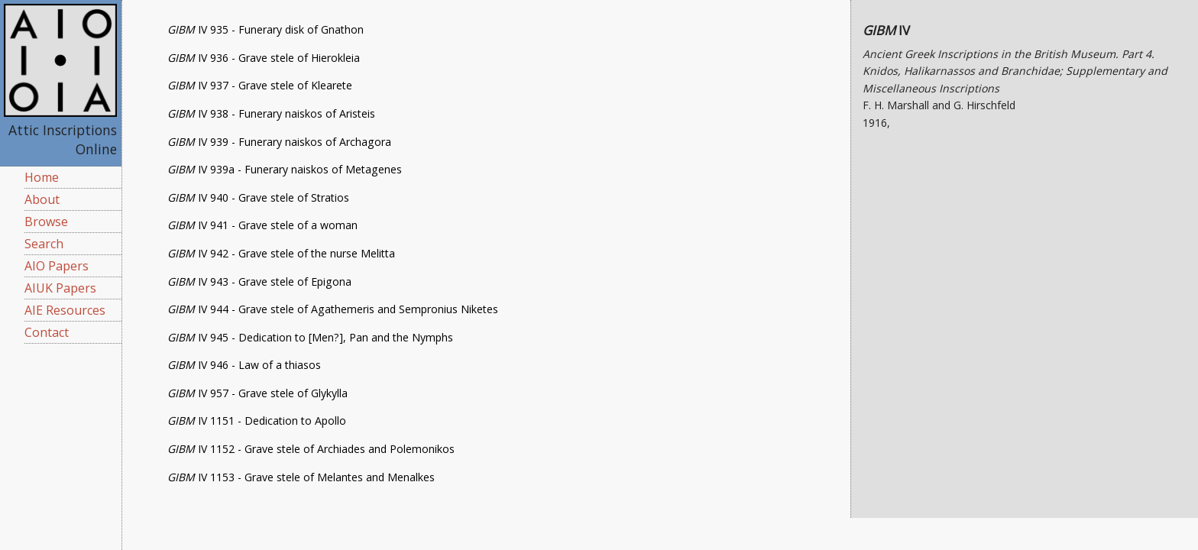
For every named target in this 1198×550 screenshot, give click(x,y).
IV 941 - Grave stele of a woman (262, 225)
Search (43, 243)
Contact (46, 332)
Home (41, 177)
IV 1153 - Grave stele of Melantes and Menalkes (301, 477)
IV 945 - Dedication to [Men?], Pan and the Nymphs (310, 337)
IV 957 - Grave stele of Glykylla (257, 393)
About (42, 199)
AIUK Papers (60, 288)
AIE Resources (64, 310)
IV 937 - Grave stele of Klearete (259, 85)
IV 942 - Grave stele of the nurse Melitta (281, 253)
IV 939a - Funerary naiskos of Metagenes (284, 169)
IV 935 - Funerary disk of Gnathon (265, 29)
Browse (46, 221)
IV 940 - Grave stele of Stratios (258, 197)
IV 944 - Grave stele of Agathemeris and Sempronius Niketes (332, 309)
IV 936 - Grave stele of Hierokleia (263, 57)
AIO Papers (56, 265)
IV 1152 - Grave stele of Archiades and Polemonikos (311, 449)
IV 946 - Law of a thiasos (244, 365)
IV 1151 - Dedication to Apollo (256, 420)
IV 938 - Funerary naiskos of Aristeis (271, 113)
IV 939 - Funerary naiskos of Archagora (279, 141)
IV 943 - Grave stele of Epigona (259, 281)
